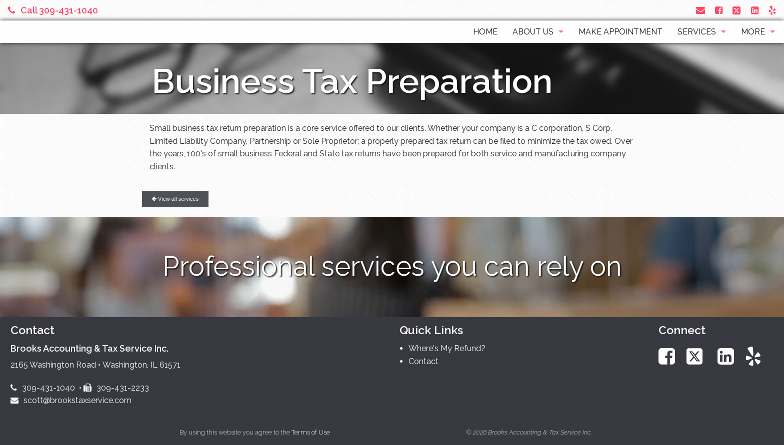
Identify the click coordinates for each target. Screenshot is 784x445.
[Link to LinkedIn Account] (754, 10)
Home (485, 31)
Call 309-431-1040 (53, 10)
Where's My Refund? (447, 348)
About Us (533, 31)
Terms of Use (311, 432)
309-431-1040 (42, 388)
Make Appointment (620, 31)
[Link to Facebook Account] (718, 10)
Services (697, 31)
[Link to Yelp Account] (772, 10)
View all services (175, 199)
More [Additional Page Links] (753, 31)
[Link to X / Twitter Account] (737, 10)
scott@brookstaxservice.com (71, 400)
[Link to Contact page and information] (700, 10)
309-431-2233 (116, 388)
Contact (423, 361)
